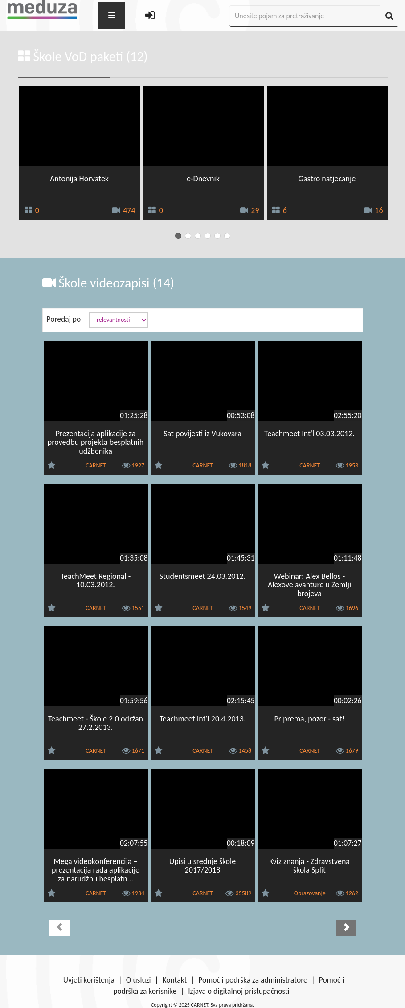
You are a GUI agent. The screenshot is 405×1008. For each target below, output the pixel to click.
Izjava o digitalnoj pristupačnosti (239, 991)
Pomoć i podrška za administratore (252, 980)
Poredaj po (64, 319)
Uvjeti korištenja (89, 980)
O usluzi (138, 980)
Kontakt (175, 980)
